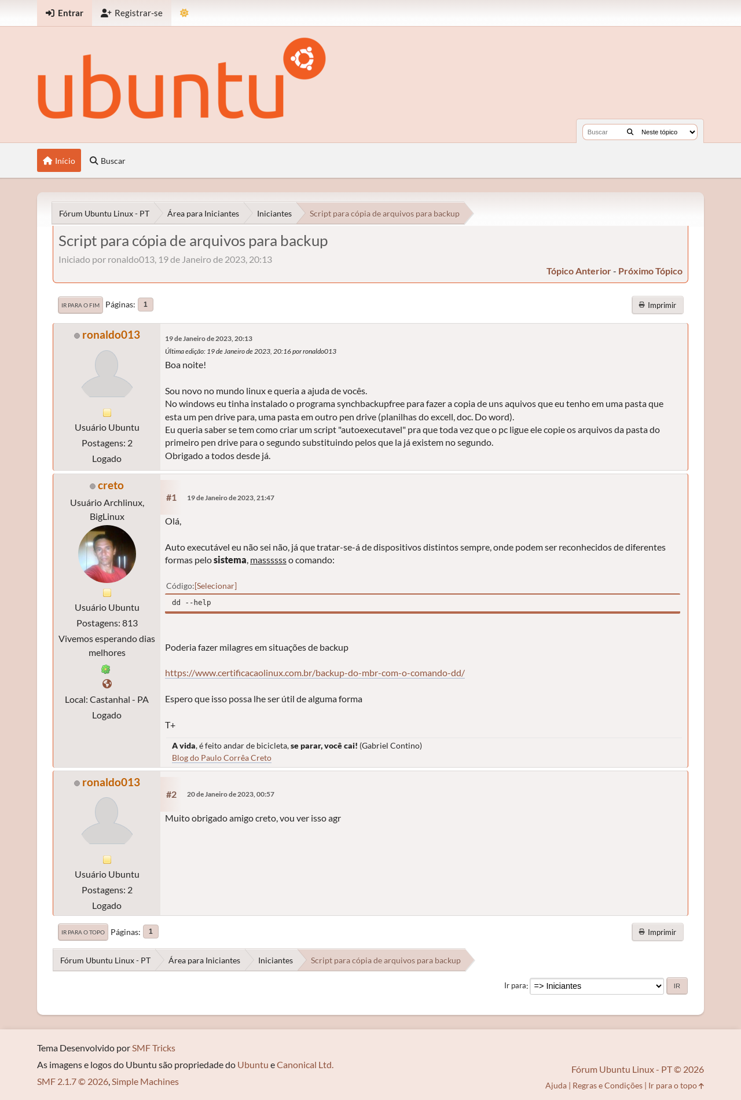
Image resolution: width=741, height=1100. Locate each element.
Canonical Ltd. (305, 1064)
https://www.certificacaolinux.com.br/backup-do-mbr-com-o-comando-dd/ (315, 672)
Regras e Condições (608, 1085)
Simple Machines (145, 1081)
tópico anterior (578, 270)
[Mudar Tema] (184, 13)
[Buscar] (630, 132)
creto (111, 485)
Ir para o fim (80, 305)
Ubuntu (253, 1064)
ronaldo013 (111, 334)
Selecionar (215, 586)
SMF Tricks (153, 1047)
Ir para (515, 986)
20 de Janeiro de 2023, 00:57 (230, 794)
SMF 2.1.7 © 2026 (72, 1081)
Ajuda (556, 1085)
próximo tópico (650, 270)
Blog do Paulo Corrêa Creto (222, 757)
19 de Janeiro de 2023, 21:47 (230, 497)
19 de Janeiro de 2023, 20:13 (208, 338)
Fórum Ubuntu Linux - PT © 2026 (637, 1069)
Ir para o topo (83, 932)
